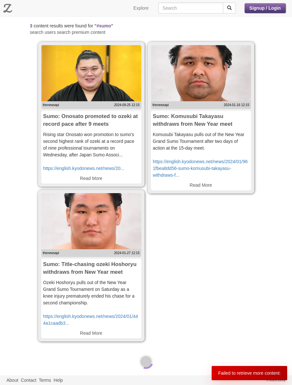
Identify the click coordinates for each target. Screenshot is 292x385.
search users (43, 32)
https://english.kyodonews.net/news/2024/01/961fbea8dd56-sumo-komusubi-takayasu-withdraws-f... (200, 168)
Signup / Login (265, 8)
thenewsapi (51, 105)
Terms (45, 380)
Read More (91, 178)
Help (58, 380)
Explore (140, 8)
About (12, 380)
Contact (28, 380)
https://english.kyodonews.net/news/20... (83, 168)
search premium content (81, 32)
